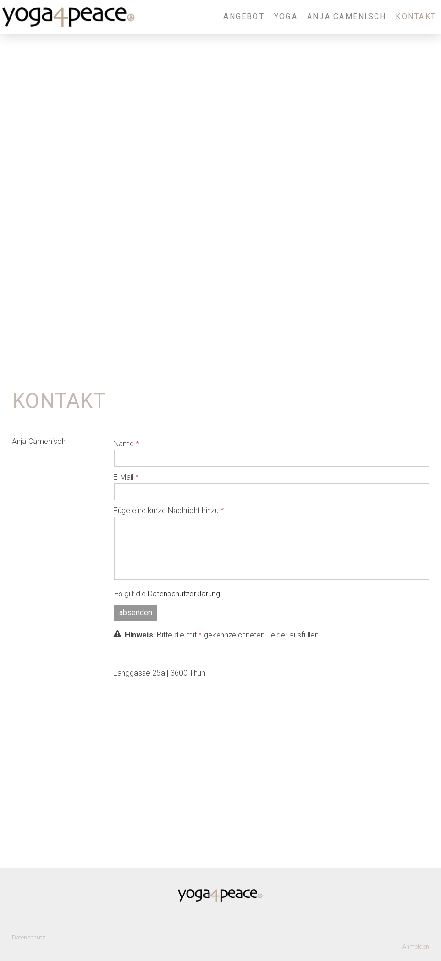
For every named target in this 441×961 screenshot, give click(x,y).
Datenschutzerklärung (184, 593)
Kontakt (416, 16)
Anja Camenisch (346, 16)
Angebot (244, 16)
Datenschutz (28, 937)
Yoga (286, 16)
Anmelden (415, 946)
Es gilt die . (168, 593)
